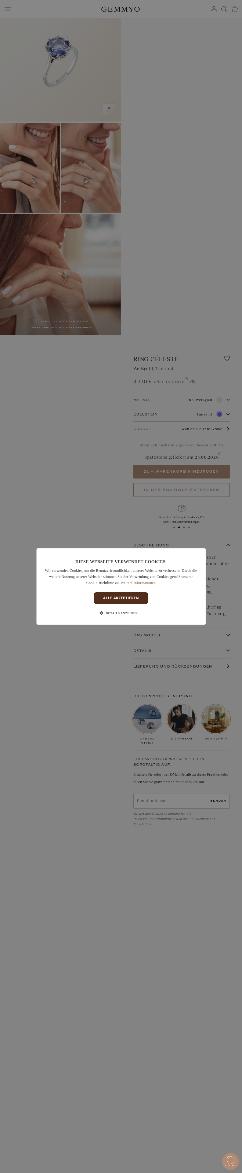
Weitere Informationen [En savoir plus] (138, 583)
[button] (121, 613)
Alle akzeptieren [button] (121, 598)
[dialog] (121, 586)
